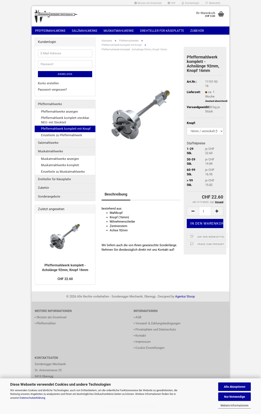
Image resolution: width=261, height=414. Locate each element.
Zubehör (197, 31)
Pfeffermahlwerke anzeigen (59, 114)
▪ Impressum (142, 344)
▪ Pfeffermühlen (45, 326)
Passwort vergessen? (52, 92)
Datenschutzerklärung (32, 397)
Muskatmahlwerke (119, 31)
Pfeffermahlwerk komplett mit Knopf (66, 131)
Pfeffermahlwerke (50, 31)
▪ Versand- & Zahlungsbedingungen (157, 326)
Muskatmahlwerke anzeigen (60, 161)
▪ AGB (137, 320)
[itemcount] (205, 213)
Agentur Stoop (185, 299)
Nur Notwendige (234, 396)
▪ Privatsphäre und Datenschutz (155, 332)
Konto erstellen (48, 85)
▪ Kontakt (140, 338)
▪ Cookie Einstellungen (149, 350)
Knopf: (191, 125)
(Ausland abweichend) (216, 103)
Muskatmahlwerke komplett (60, 167)
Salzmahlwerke (84, 31)
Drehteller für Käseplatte (162, 31)
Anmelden (65, 76)
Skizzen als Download (147, 3)
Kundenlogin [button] (190, 3)
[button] (172, 3)
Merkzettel (212, 3)
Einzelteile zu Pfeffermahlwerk (61, 137)
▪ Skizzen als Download (50, 320)
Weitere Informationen (234, 405)
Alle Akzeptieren (234, 386)
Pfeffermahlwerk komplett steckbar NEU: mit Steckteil (65, 122)
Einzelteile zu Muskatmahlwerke (63, 174)
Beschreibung (116, 196)
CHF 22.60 (65, 281)
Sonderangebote (49, 199)
